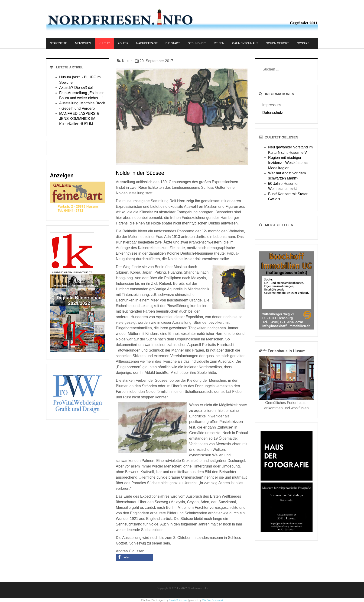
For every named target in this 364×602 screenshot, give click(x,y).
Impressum (271, 105)
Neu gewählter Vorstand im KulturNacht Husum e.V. (290, 149)
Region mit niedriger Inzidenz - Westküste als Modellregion (288, 163)
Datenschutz (272, 113)
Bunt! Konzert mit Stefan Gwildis (288, 196)
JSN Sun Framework (212, 600)
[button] (134, 557)
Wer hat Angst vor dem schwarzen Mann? (287, 175)
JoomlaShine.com (178, 600)
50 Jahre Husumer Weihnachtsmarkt (283, 186)
